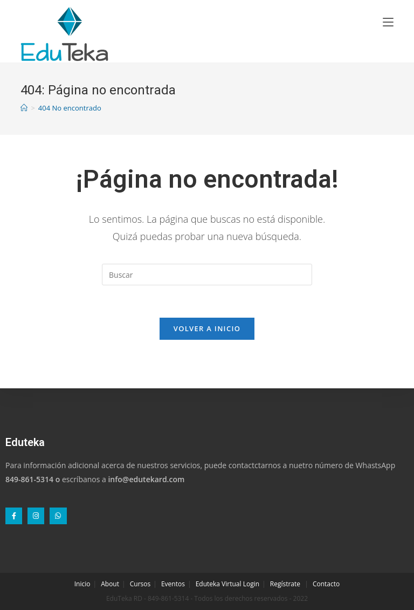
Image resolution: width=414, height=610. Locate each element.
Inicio (82, 583)
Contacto (326, 583)
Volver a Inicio (207, 328)
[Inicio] (23, 108)
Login (251, 583)
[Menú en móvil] (388, 21)
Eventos (173, 583)
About (110, 583)
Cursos (140, 583)
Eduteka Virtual (219, 583)
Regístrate (285, 583)
